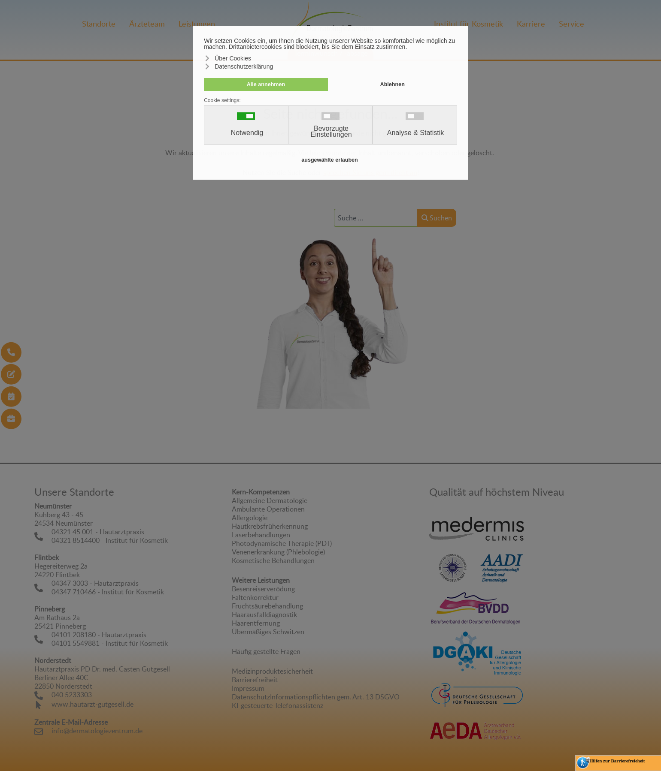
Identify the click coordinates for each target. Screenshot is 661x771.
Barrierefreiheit (255, 679)
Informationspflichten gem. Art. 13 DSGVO (335, 697)
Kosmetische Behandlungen (273, 560)
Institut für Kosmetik (468, 23)
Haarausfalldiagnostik (264, 614)
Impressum (248, 688)
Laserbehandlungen (261, 534)
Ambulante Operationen (268, 509)
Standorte (98, 23)
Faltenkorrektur (255, 597)
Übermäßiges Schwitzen (268, 631)
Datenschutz (251, 697)
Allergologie (249, 517)
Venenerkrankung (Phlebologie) (278, 552)
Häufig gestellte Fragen (266, 651)
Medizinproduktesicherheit (272, 671)
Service (571, 23)
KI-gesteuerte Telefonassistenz (277, 705)
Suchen (436, 218)
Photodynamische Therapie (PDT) (282, 543)
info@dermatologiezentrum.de (97, 730)
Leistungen (197, 23)
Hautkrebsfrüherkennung (270, 526)
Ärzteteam (147, 23)
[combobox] (376, 218)
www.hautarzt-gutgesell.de (92, 704)
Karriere (531, 23)
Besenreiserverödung (263, 588)
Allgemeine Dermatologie (269, 500)
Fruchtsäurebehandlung (267, 606)
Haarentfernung (256, 623)
